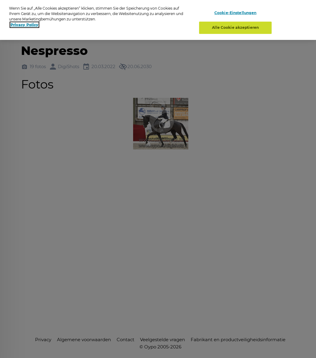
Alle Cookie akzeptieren (235, 27)
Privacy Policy (24, 25)
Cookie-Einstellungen (235, 13)
